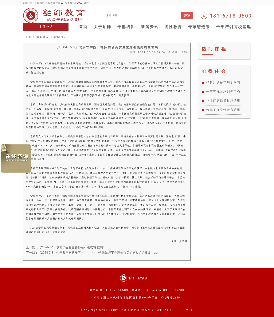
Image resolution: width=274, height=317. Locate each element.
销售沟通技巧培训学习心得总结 (226, 82)
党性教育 (173, 27)
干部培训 (126, 27)
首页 (83, 27)
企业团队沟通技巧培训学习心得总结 (226, 100)
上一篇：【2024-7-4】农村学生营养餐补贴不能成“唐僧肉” (65, 247)
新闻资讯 (150, 27)
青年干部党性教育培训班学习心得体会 (226, 110)
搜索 (187, 15)
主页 (28, 36)
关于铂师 (102, 27)
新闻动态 (42, 36)
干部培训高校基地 (233, 27)
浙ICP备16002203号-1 (175, 309)
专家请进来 (199, 27)
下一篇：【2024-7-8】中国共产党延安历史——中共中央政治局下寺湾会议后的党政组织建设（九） (93, 252)
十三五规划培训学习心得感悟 (226, 91)
